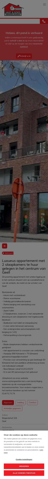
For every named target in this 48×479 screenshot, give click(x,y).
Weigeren (24, 466)
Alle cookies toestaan (24, 473)
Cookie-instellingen (24, 459)
